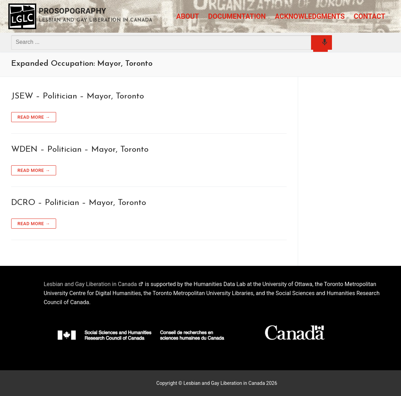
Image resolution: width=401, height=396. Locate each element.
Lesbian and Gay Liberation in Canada (93, 284)
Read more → (33, 117)
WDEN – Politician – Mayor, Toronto (80, 149)
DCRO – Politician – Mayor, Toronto (78, 203)
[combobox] (168, 42)
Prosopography (72, 11)
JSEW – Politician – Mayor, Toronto (77, 96)
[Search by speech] (320, 44)
